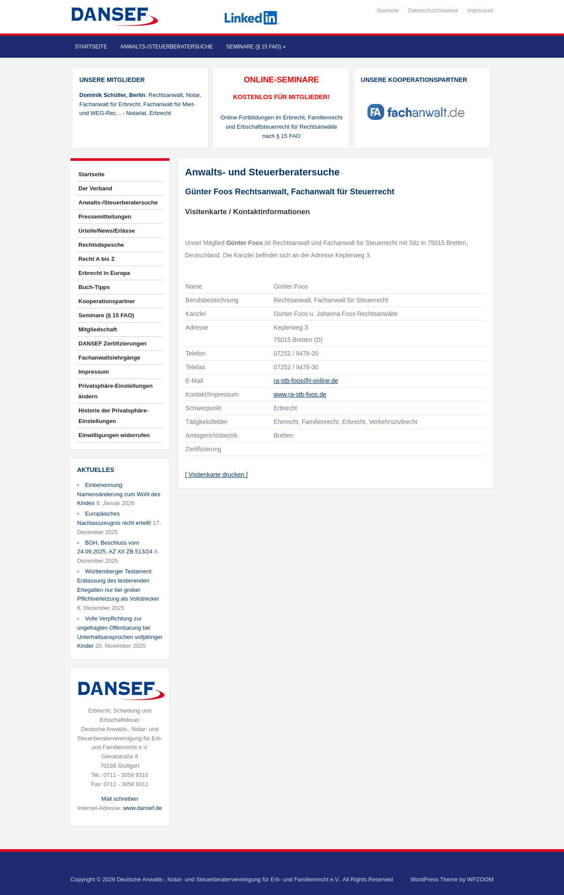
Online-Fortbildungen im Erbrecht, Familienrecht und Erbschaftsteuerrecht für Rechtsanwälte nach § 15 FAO (281, 126)
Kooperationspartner (106, 301)
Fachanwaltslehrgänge (109, 357)
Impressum (481, 10)
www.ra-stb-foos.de (300, 394)
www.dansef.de (142, 808)
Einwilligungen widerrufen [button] (114, 435)
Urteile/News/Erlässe (106, 230)
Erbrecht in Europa (104, 273)
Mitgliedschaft (97, 329)
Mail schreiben (119, 798)
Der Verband (95, 188)
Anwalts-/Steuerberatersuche (166, 47)
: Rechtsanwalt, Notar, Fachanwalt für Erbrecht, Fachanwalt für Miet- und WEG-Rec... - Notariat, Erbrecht (140, 104)
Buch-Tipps (94, 287)
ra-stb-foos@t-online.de (306, 380)
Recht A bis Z (96, 259)
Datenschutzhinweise (433, 10)
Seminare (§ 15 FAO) (256, 47)
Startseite (388, 10)
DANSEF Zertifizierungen (112, 343)
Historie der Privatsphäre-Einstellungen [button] (113, 415)
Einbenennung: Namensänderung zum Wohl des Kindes (118, 494)
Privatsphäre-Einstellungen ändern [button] (115, 391)
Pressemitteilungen (104, 216)
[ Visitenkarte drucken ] (216, 474)
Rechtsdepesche (101, 244)
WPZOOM (480, 879)
